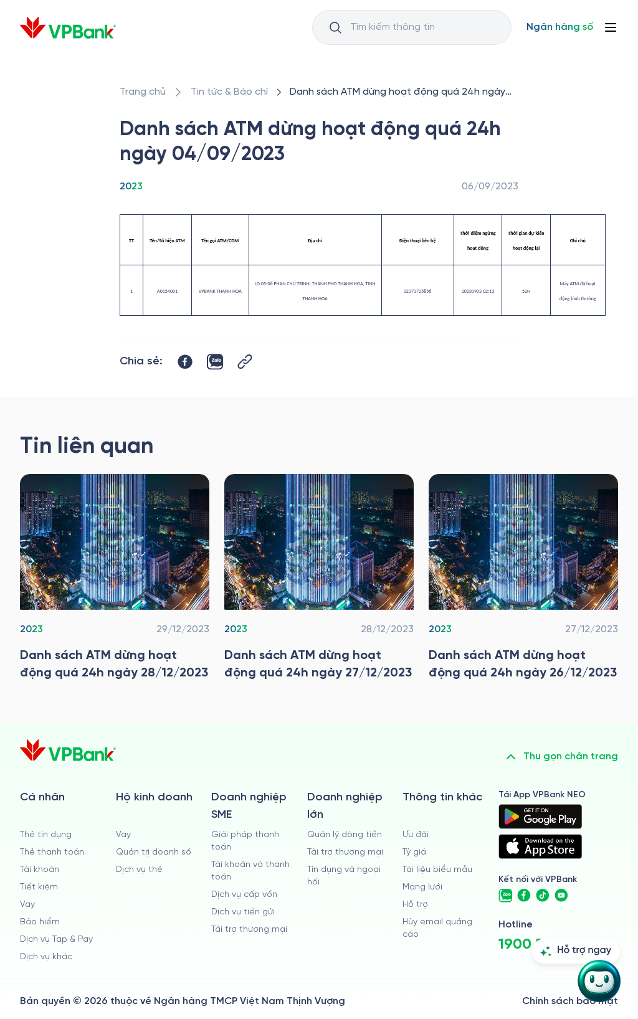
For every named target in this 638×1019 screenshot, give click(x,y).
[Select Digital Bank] (559, 27)
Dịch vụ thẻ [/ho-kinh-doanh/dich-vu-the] (139, 869)
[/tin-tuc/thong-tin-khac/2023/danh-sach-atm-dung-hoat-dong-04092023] (401, 92)
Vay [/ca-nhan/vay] (27, 904)
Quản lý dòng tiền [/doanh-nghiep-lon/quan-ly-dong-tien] (344, 835)
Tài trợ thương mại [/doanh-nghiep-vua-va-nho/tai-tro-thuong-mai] (249, 929)
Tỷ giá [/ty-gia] (414, 852)
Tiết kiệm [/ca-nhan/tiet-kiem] (39, 887)
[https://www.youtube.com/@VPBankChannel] (561, 896)
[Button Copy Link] (245, 361)
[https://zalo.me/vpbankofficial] (505, 896)
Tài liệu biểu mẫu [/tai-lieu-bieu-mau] (437, 869)
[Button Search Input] (335, 27)
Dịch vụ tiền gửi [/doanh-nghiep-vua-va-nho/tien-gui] (243, 912)
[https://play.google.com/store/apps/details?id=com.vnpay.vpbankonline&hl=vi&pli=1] (540, 816)
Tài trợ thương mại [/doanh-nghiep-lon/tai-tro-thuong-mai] (345, 852)
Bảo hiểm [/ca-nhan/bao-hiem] (40, 922)
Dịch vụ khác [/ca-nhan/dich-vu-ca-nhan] (46, 957)
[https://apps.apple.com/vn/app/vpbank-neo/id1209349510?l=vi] (540, 846)
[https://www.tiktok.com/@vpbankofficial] (543, 896)
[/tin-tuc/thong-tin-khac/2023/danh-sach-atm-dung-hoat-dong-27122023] (319, 580)
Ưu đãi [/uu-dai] (415, 835)
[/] (68, 28)
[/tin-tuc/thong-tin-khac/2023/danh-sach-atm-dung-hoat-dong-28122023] (114, 580)
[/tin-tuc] (229, 92)
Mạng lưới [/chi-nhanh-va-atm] (422, 887)
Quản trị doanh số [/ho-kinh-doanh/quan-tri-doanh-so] (153, 852)
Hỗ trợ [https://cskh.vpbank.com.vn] (415, 904)
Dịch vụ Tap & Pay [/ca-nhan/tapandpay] (56, 939)
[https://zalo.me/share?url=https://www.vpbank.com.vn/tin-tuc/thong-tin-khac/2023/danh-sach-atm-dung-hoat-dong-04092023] (215, 362)
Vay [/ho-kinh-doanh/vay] (123, 835)
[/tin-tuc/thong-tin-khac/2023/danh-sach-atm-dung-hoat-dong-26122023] (523, 580)
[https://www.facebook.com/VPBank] (524, 896)
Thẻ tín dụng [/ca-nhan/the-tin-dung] (46, 835)
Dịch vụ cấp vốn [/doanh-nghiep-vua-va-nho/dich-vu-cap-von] (244, 894)
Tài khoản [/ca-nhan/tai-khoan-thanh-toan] (39, 869)
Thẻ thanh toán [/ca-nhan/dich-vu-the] (52, 852)
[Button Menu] (610, 27)
